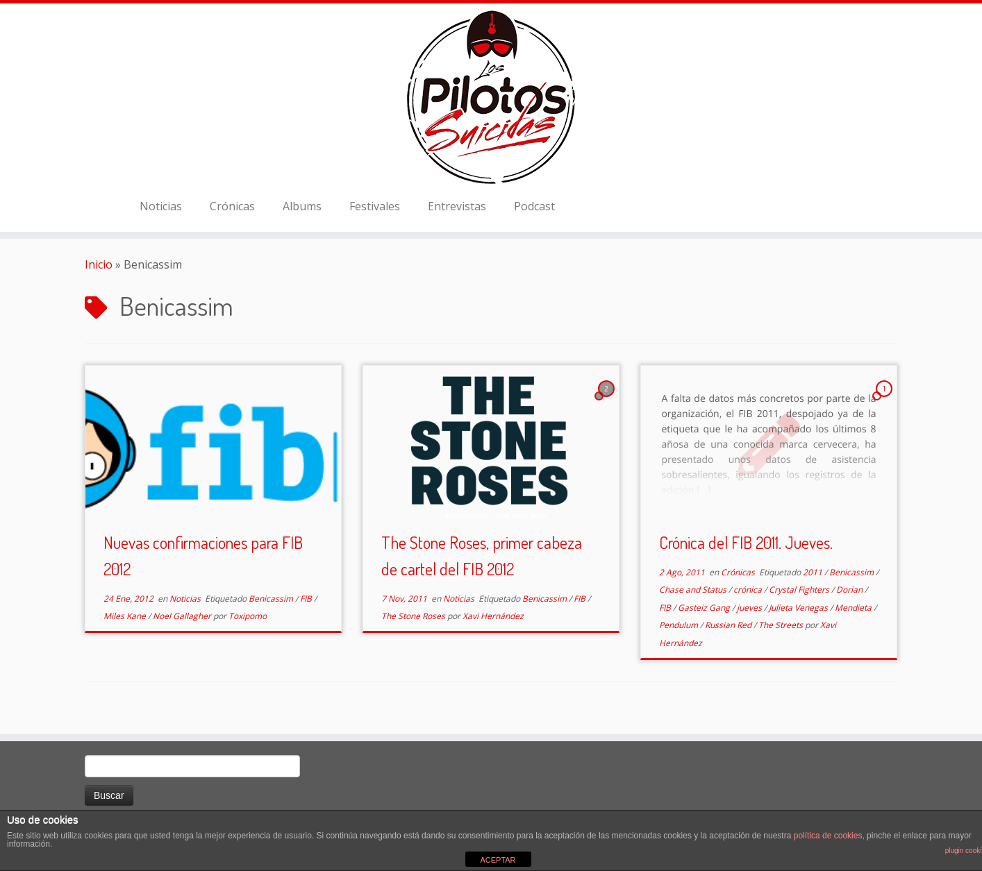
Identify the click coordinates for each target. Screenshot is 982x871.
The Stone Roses (414, 616)
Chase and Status (694, 589)
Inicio (99, 264)
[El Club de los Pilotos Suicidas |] (491, 97)
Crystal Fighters (800, 589)
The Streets (781, 625)
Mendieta (854, 608)
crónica (748, 589)
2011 (813, 572)
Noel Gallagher (183, 616)
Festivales (374, 206)
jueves (750, 608)
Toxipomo (247, 616)
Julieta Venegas (799, 608)
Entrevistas (457, 206)
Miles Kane (125, 616)
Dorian (850, 589)
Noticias (161, 206)
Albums (302, 206)
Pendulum (679, 625)
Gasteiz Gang (705, 608)
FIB (307, 598)
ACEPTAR (497, 860)
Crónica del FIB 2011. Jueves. (746, 542)
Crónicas (232, 206)
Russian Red (729, 625)
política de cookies (828, 835)
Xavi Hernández (493, 616)
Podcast (534, 206)
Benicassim (272, 598)
